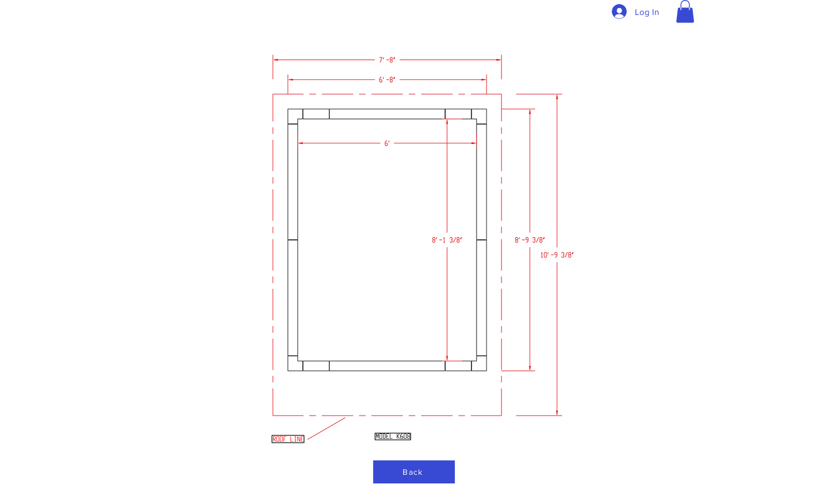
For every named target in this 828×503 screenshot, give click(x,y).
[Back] (414, 471)
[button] (685, 11)
